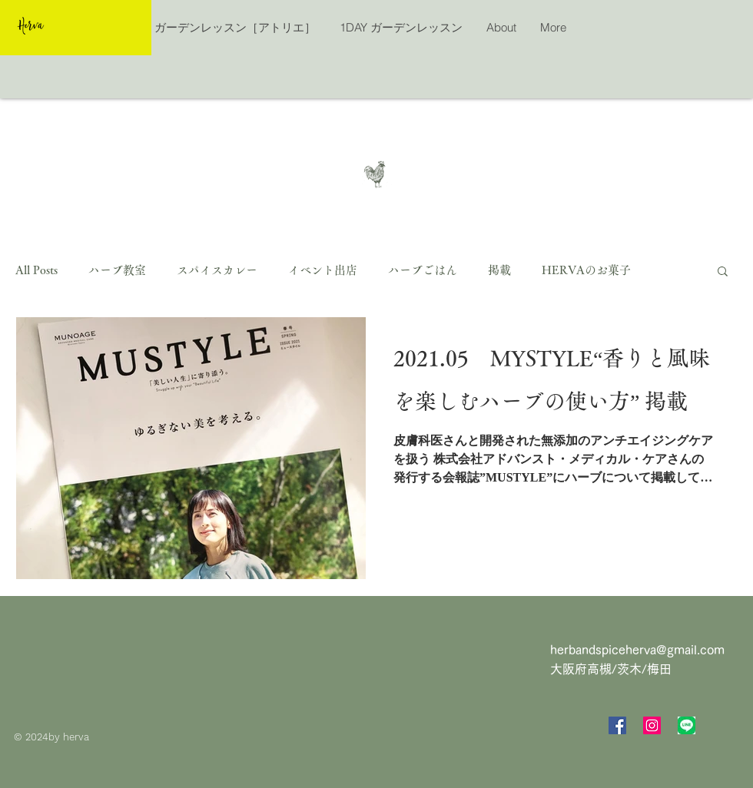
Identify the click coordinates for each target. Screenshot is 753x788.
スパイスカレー (217, 270)
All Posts (36, 270)
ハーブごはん (422, 270)
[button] (722, 272)
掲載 (499, 270)
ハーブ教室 (117, 270)
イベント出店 (322, 270)
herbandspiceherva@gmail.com (637, 650)
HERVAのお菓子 (586, 270)
